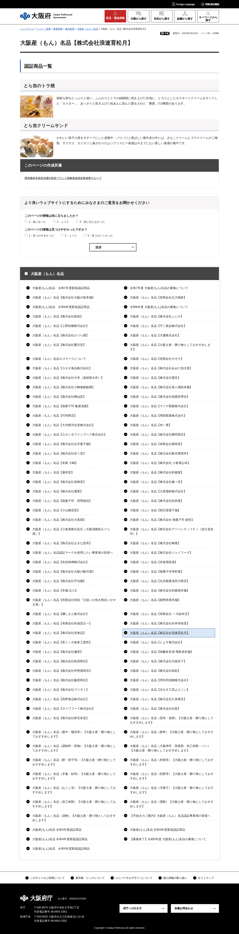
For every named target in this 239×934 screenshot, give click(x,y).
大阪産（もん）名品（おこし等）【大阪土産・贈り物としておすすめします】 (74, 790)
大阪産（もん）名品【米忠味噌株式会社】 (60, 562)
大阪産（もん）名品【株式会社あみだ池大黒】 (161, 368)
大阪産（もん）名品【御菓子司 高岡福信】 (62, 500)
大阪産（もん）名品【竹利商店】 (54, 415)
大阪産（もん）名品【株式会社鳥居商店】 (60, 661)
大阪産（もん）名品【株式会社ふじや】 (157, 316)
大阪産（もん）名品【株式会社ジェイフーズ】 (161, 552)
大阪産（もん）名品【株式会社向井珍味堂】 (160, 623)
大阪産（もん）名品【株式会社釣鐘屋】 (157, 472)
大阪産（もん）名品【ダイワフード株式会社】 (63, 708)
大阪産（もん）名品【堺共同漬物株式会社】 (160, 680)
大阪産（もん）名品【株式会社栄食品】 (59, 633)
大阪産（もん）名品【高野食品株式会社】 (60, 699)
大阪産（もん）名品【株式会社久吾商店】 (158, 699)
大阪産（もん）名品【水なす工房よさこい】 (160, 689)
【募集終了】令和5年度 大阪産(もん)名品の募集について (168, 839)
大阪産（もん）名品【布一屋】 (151, 425)
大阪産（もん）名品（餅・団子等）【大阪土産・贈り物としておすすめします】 (74, 762)
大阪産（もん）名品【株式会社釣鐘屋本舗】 (160, 590)
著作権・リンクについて (90, 878)
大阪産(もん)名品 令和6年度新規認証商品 (61, 307)
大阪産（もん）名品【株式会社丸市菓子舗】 (62, 444)
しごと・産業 (44, 29)
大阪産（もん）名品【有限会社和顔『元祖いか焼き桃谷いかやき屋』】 (74, 602)
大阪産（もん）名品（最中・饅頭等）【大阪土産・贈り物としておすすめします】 (74, 734)
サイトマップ (206, 878)
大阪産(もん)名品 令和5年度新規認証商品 (61, 848)
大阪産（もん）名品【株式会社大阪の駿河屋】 (63, 571)
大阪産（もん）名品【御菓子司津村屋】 (157, 571)
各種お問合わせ (184, 908)
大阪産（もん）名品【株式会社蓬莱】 (57, 491)
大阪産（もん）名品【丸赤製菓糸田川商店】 (160, 581)
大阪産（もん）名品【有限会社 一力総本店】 (160, 614)
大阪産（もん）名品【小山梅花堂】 (56, 510)
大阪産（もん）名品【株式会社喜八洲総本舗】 (161, 387)
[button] (183, 4)
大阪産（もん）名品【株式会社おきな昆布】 (62, 543)
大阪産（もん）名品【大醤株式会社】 (155, 335)
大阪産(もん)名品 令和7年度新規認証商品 (61, 288)
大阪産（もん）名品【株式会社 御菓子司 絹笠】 (162, 519)
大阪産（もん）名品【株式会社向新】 (155, 708)
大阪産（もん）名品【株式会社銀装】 (57, 316)
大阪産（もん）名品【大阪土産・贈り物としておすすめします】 (170, 347)
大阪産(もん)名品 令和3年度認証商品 (57, 829)
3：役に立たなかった (92, 221)
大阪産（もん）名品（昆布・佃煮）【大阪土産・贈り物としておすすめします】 (171, 720)
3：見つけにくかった (100, 235)
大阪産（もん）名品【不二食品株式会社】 (158, 326)
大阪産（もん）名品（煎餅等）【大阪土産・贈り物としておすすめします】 (171, 776)
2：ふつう (63, 221)
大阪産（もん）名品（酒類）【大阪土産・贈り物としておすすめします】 (171, 804)
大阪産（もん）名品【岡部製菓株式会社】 (158, 415)
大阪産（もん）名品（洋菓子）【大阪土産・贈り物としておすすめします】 (171, 790)
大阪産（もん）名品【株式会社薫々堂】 (157, 482)
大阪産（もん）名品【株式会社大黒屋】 (59, 519)
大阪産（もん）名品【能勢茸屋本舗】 (155, 600)
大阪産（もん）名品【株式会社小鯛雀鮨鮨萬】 (63, 387)
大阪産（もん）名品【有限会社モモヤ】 (157, 358)
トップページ (27, 29)
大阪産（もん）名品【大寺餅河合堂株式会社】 (63, 425)
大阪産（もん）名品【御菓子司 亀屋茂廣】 (61, 406)
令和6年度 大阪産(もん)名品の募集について (159, 307)
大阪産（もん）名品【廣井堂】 (53, 472)
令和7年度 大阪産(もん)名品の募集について (159, 288)
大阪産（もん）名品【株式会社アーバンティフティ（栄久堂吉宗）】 (171, 531)
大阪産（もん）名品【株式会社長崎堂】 (59, 482)
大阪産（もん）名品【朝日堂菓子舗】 (155, 510)
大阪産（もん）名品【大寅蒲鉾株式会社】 (158, 491)
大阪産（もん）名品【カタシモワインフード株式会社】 (69, 434)
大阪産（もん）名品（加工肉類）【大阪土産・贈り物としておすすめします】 (74, 804)
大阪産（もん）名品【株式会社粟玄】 (155, 377)
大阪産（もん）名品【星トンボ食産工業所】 (62, 642)
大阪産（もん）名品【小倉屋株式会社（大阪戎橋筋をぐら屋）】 (71, 531)
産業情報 (57, 29)
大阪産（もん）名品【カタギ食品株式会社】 (62, 368)
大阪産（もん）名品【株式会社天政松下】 (158, 661)
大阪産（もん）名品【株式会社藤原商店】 (60, 680)
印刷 (167, 33)
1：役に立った (37, 221)
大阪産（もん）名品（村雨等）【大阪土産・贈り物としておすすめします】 (171, 762)
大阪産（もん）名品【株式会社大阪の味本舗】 (63, 297)
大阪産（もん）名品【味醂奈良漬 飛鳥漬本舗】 (161, 651)
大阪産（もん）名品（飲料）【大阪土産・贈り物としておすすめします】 (171, 734)
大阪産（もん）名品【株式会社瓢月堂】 (59, 344)
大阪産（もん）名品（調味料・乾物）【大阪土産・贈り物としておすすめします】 (74, 748)
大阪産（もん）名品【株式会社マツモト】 (60, 689)
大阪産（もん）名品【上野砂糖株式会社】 (60, 326)
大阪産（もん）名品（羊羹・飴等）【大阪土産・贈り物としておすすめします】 (74, 776)
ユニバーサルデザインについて (133, 878)
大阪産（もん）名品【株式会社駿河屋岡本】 (160, 453)
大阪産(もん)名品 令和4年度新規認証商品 (157, 829)
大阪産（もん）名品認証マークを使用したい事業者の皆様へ (72, 552)
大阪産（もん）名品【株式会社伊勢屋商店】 (62, 670)
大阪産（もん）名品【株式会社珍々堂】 (59, 453)
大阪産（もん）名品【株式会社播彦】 (57, 651)
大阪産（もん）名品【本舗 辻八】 (55, 590)
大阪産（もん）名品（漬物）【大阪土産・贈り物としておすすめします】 (74, 818)
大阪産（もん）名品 (87, 29)
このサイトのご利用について (47, 878)
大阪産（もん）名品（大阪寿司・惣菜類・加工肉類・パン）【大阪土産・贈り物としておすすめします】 (170, 748)
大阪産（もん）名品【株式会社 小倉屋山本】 (160, 463)
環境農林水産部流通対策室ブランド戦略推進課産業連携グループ (63, 178)
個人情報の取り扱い (175, 878)
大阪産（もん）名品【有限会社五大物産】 (158, 297)
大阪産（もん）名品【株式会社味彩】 (155, 670)
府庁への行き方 (132, 908)
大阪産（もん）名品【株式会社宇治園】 (59, 581)
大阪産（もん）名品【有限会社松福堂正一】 (62, 623)
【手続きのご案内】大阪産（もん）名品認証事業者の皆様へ (170, 815)
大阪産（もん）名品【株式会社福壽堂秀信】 (160, 396)
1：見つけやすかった (41, 235)
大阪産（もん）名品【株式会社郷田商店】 (158, 434)
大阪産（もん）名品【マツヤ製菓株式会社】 (160, 406)
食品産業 (69, 29)
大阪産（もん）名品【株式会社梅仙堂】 (59, 396)
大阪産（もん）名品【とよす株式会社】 (157, 642)
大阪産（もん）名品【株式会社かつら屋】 (60, 335)
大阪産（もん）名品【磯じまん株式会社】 (60, 614)
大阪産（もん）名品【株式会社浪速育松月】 (160, 633)
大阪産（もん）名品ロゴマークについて (59, 358)
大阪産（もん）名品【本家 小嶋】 (55, 463)
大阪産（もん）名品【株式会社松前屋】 (157, 500)
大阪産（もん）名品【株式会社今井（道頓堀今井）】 (68, 377)
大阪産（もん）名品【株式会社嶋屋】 (155, 543)
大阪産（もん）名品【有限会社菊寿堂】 (157, 444)
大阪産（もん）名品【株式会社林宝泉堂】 (60, 718)
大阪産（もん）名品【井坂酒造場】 (154, 562)
